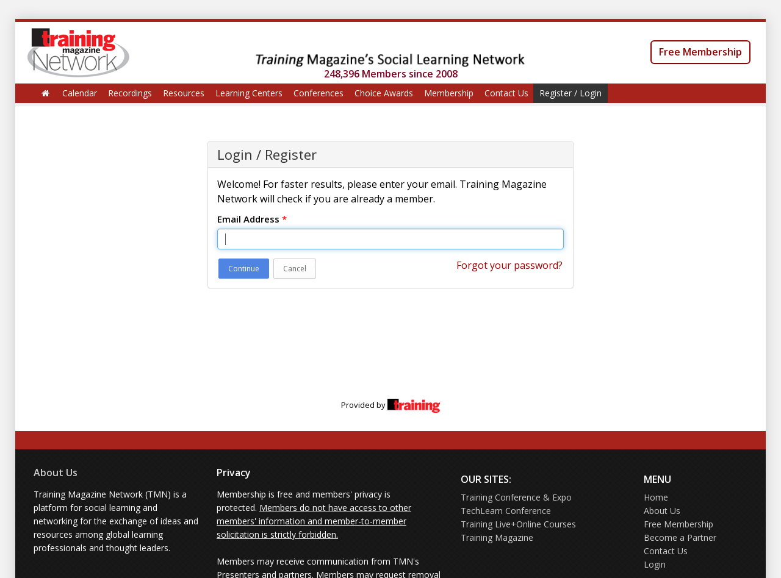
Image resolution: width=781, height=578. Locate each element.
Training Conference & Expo (516, 497)
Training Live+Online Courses (518, 524)
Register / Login (570, 93)
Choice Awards (384, 93)
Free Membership (700, 52)
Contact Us (506, 93)
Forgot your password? (509, 265)
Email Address (252, 219)
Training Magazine (497, 537)
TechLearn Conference (506, 510)
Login (655, 564)
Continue (243, 268)
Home (656, 497)
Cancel (294, 268)
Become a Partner (680, 537)
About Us (55, 472)
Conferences (318, 93)
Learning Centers (249, 93)
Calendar (79, 93)
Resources (183, 93)
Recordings (130, 93)
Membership (448, 93)
